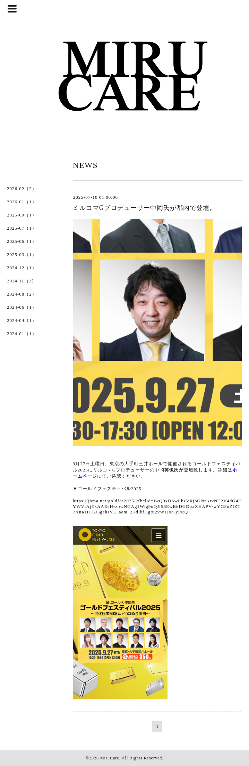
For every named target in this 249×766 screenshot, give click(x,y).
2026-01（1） (22, 201)
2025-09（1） (22, 215)
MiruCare (109, 758)
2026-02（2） (22, 188)
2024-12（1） (22, 267)
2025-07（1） (22, 228)
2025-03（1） (22, 254)
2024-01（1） (22, 333)
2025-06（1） (22, 241)
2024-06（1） (22, 307)
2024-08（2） (22, 294)
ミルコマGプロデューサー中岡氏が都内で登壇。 (144, 207)
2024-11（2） (21, 280)
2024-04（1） (22, 320)
